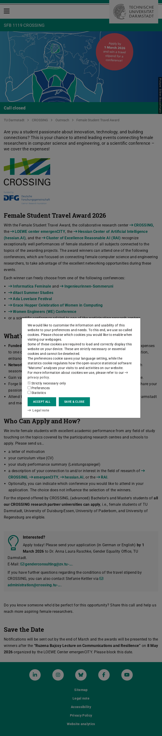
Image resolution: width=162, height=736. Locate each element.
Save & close (74, 401)
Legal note (38, 410)
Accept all (42, 401)
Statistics (37, 393)
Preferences (39, 388)
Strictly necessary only (47, 383)
